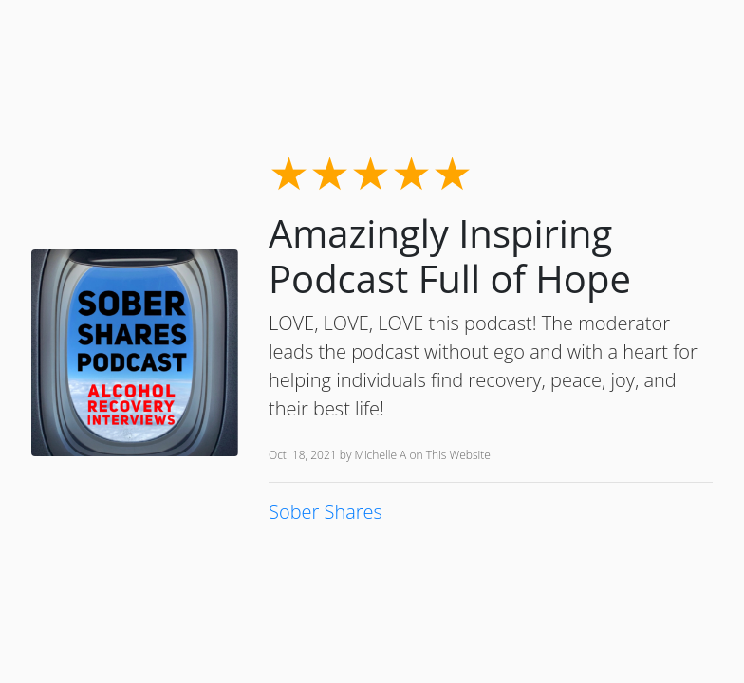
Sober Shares (325, 512)
